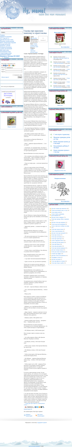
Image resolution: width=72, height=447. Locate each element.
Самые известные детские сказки (34, 51)
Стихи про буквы (55, 244)
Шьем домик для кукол (60, 32)
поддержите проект (41, 422)
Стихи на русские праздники (58, 224)
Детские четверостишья (57, 250)
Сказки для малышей (33, 8)
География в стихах (56, 257)
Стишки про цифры (56, 253)
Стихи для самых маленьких (58, 251)
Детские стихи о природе (57, 217)
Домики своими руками (60, 43)
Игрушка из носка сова (60, 170)
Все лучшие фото (65, 47)
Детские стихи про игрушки (58, 222)
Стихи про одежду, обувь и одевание (60, 219)
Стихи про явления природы (58, 248)
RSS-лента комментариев (41, 415)
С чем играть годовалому (61, 134)
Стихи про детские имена (57, 242)
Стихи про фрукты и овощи (58, 261)
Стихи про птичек (55, 235)
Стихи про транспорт (56, 238)
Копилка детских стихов (59, 56)
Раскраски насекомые (60, 199)
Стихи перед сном (55, 212)
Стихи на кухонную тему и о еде (59, 210)
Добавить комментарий (29, 415)
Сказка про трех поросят (31, 403)
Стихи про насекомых (56, 236)
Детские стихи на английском (58, 255)
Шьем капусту (60, 124)
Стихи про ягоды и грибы (57, 263)
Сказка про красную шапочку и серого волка (50, 8)
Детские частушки (55, 259)
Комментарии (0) (28, 409)
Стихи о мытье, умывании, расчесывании (57, 214)
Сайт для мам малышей (34, 446)
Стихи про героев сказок (57, 229)
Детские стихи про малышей (58, 233)
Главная (24, 8)
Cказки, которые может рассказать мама (34, 45)
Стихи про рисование (56, 246)
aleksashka (34, 38)
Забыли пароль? (5, 77)
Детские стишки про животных (58, 208)
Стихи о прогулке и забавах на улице (60, 226)
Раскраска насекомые (60, 178)
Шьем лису (60, 105)
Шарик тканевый (12, 127)
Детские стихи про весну (59, 74)
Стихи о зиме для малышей (61, 62)
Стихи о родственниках (57, 231)
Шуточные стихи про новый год (61, 58)
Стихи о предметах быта (57, 240)
